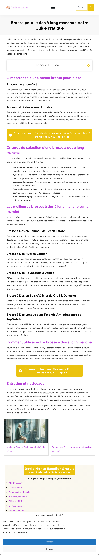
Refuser (49, 549)
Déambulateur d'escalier (20, 492)
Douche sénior (15, 487)
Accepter (49, 542)
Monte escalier (16, 483)
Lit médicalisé (15, 506)
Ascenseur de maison (19, 496)
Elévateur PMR (15, 501)
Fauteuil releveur (16, 510)
